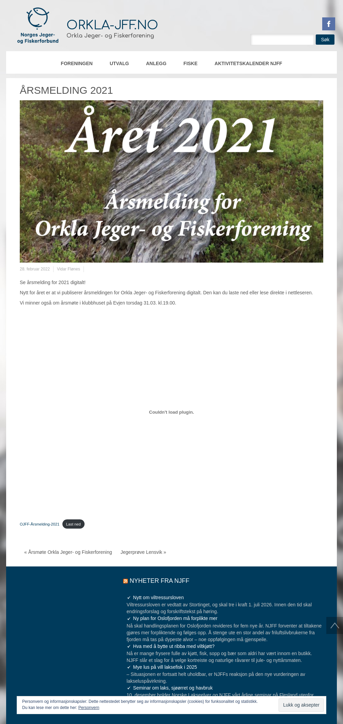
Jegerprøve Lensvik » (143, 552)
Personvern (88, 707)
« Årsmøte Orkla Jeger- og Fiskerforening (68, 552)
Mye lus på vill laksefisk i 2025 (165, 667)
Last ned (73, 524)
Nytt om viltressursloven (158, 597)
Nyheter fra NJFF (159, 580)
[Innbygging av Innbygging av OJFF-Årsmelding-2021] (171, 412)
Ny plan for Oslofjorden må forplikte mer (175, 618)
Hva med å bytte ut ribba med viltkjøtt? (173, 646)
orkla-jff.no (112, 25)
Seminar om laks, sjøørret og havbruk (172, 688)
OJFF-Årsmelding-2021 (39, 524)
